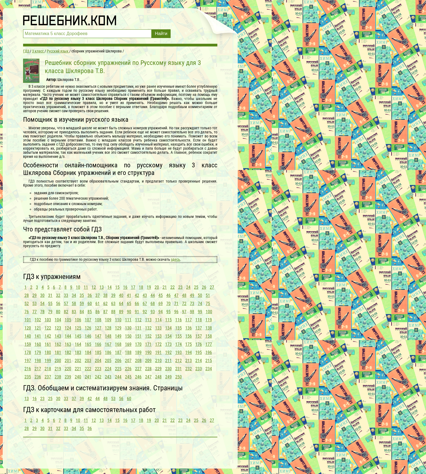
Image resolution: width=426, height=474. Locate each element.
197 (27, 360)
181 (58, 352)
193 (178, 352)
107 (88, 319)
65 (129, 303)
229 (158, 368)
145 (78, 336)
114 (158, 319)
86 (97, 311)
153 (158, 336)
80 (58, 311)
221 (78, 368)
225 (118, 368)
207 (128, 360)
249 (168, 376)
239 (68, 376)
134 (168, 328)
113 (148, 319)
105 (68, 319)
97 (184, 311)
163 (68, 344)
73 (192, 303)
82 (66, 311)
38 (105, 295)
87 (105, 311)
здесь (175, 259)
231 (178, 368)
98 (192, 311)
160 (38, 344)
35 (82, 295)
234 (208, 368)
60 (89, 303)
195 (198, 352)
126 (88, 328)
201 (68, 360)
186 (108, 352)
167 (108, 344)
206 (118, 360)
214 (198, 360)
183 (78, 352)
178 (27, 352)
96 (176, 311)
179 (38, 352)
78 (42, 311)
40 (121, 295)
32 (58, 295)
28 (26, 295)
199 (48, 360)
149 (118, 336)
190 (148, 352)
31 (50, 295)
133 (158, 328)
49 (192, 295)
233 (198, 368)
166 (98, 344)
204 (98, 360)
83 (74, 311)
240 (78, 376)
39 (113, 295)
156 (188, 336)
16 (125, 287)
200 (58, 360)
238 (58, 376)
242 (98, 376)
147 (98, 336)
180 (48, 352)
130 (128, 328)
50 (200, 295)
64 (121, 303)
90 (129, 311)
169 (128, 344)
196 (208, 352)
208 (138, 360)
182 (68, 352)
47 (176, 295)
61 (97, 303)
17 (133, 287)
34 (74, 295)
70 (168, 303)
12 (94, 287)
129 (118, 328)
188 (128, 352)
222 (88, 368)
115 (168, 319)
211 (168, 360)
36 (89, 295)
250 (178, 376)
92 (145, 311)
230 (168, 368)
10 (78, 287)
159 (27, 344)
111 (128, 319)
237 (48, 376)
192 (168, 352)
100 (209, 311)
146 (88, 336)
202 (78, 360)
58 (74, 303)
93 (153, 311)
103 (48, 319)
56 (58, 303)
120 (27, 328)
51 (208, 295)
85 (89, 311)
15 (117, 287)
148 (108, 336)
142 (48, 336)
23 (180, 287)
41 (129, 295)
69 (160, 303)
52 (26, 303)
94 (160, 311)
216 (27, 368)
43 (145, 295)
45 (160, 295)
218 (48, 368)
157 (198, 336)
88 (113, 311)
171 (148, 344)
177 (208, 344)
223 (98, 368)
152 (148, 336)
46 (168, 295)
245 (128, 376)
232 (188, 368)
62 (105, 303)
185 (98, 352)
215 (208, 360)
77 (34, 311)
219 (58, 368)
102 (38, 319)
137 (198, 328)
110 (118, 319)
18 (141, 287)
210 (158, 360)
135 (178, 328)
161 (48, 344)
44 (153, 295)
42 (137, 295)
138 (208, 328)
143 (58, 336)
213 (188, 360)
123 (58, 328)
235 (27, 376)
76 (26, 311)
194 (188, 352)
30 (42, 295)
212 (178, 360)
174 (178, 344)
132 (148, 328)
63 (113, 303)
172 (158, 344)
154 (168, 336)
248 (158, 376)
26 (204, 287)
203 (88, 360)
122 (48, 328)
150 (128, 336)
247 (148, 376)
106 (78, 319)
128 (108, 328)
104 (58, 319)
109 (108, 319)
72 (184, 303)
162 (58, 344)
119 (208, 319)
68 (153, 303)
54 (42, 303)
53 (34, 303)
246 (138, 376)
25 (196, 287)
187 (118, 352)
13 (101, 287)
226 (128, 368)
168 (118, 344)
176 (198, 344)
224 (108, 368)
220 (68, 368)
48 (184, 295)
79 (50, 311)
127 (98, 328)
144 (68, 336)
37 (97, 295)
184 (88, 352)
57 (66, 303)
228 (148, 368)
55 (50, 303)
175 (188, 344)
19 (149, 287)
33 (66, 295)
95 (168, 311)
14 (109, 287)
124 (68, 328)
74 (200, 303)
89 (121, 311)
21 (164, 287)
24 (188, 287)
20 (157, 287)
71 (176, 303)
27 (212, 287)
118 (198, 319)
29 (34, 295)
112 (138, 319)
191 (158, 352)
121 (38, 328)
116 (178, 319)
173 (168, 344)
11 (86, 287)
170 (138, 344)
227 (138, 368)
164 (78, 344)
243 (108, 376)
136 (188, 328)
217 (38, 368)
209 (148, 360)
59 (82, 303)
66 (137, 303)
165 (88, 344)
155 (178, 336)
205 (108, 360)
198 (38, 360)
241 (88, 376)
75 (208, 303)
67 (145, 303)
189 (138, 352)
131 (138, 328)
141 (38, 336)
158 (208, 336)
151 (138, 336)
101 (27, 319)
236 (38, 376)
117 (188, 319)
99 (200, 311)
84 (82, 311)
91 (137, 311)
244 (118, 376)
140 (27, 336)
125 (78, 328)
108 (98, 319)
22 (172, 287)
